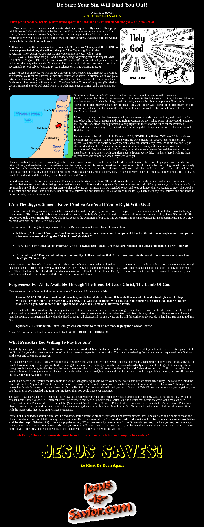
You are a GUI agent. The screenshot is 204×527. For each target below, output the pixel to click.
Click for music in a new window (102, 15)
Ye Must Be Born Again (102, 465)
